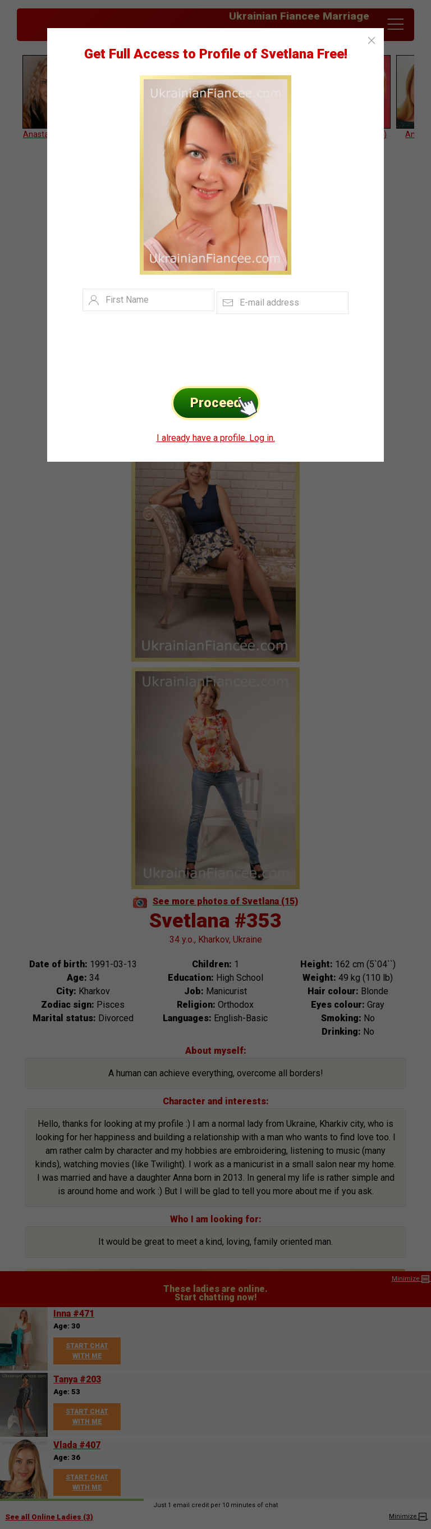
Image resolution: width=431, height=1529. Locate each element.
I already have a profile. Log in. (216, 438)
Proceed (225, 403)
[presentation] (198, 347)
